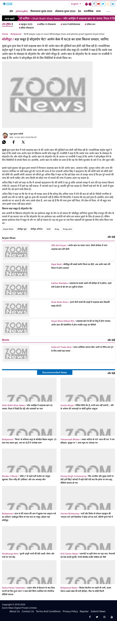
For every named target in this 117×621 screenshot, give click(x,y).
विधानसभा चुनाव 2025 (41, 11)
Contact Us (28, 611)
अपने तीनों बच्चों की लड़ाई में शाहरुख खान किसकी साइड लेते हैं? (80, 304)
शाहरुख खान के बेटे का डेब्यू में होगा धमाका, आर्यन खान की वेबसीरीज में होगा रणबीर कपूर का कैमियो (81, 322)
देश (79, 11)
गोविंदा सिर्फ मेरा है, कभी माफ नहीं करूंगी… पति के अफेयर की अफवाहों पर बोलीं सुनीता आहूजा (87, 407)
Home (5, 33)
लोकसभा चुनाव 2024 (65, 11)
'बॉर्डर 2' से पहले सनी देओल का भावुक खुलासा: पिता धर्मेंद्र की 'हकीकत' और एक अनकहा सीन (26, 478)
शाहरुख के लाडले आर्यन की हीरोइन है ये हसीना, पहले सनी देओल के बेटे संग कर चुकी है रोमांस (81, 285)
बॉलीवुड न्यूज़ (22, 229)
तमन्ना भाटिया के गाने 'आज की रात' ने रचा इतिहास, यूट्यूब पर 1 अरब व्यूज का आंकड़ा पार (87, 441)
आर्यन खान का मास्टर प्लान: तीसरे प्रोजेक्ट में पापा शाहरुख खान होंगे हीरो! (79, 247)
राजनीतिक (89, 11)
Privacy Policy (70, 611)
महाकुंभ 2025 (25, 24)
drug (57, 229)
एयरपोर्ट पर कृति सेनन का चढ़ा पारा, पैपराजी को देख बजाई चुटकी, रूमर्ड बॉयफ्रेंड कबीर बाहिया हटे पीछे (87, 555)
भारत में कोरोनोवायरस (70, 24)
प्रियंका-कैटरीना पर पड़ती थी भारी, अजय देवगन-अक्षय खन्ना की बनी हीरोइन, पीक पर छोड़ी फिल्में (85, 589)
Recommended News (54, 372)
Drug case (67, 229)
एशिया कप (89, 24)
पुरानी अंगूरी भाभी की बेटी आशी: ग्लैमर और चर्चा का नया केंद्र (28, 555)
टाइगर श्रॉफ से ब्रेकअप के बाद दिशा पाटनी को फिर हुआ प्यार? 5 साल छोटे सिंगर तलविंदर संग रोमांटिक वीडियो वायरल (28, 591)
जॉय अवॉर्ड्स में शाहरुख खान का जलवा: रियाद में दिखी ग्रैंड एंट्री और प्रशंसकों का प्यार (27, 407)
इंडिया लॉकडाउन (26, 27)
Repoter (84, 611)
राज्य (98, 11)
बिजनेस (5, 340)
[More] (108, 11)
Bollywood (16, 33)
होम (11, 11)
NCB (49, 229)
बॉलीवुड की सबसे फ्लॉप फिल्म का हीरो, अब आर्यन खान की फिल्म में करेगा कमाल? (80, 266)
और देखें (111, 237)
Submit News (98, 611)
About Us (14, 611)
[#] (4, 142)
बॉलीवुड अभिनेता (37, 229)
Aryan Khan (8, 229)
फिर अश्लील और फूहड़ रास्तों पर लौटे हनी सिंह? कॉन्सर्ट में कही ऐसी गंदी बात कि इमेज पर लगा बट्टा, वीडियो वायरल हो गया (87, 479)
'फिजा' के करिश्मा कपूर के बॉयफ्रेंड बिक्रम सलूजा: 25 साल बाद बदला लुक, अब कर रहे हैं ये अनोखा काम (29, 441)
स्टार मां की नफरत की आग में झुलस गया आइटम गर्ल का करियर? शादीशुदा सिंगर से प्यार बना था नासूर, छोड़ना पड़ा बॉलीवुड (29, 517)
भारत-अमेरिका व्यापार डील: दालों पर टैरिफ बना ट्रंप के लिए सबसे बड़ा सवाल (82, 349)
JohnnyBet (22, 11)
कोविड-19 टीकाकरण (46, 24)
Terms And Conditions (48, 611)
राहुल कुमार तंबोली (16, 134)
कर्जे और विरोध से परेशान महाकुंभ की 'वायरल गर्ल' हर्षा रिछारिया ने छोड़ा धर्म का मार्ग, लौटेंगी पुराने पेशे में (86, 515)
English (75, 3)
